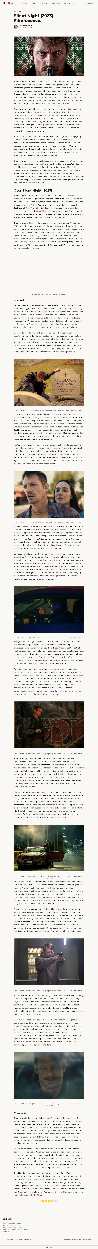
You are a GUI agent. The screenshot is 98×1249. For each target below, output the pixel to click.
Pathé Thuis (36, 1195)
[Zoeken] (90, 3)
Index (44, 3)
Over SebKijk (70, 3)
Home (24, 3)
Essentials (55, 3)
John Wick (41, 211)
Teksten (34, 3)
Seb (8, 3)
